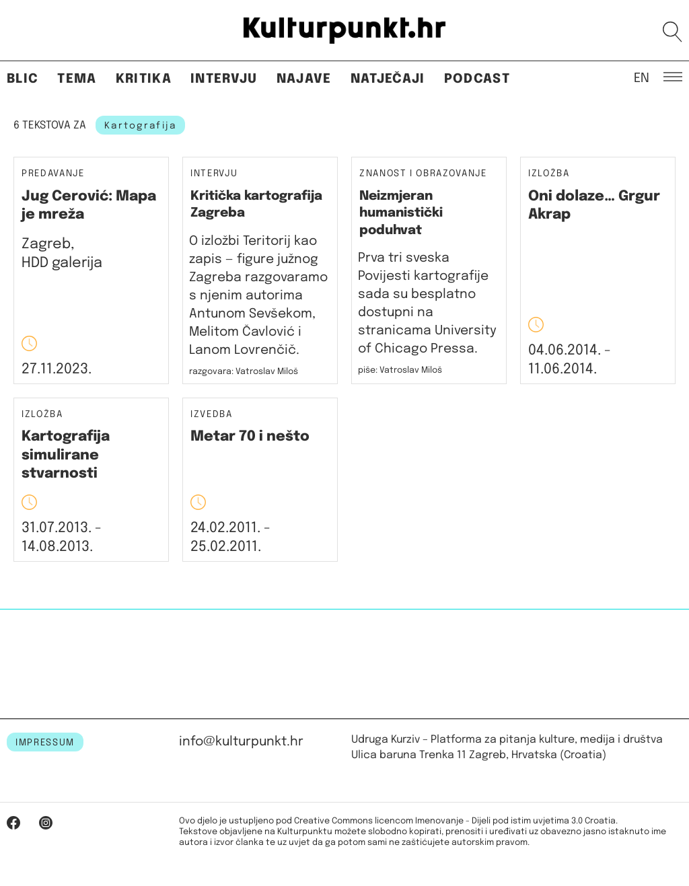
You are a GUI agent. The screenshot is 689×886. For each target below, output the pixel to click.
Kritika (144, 79)
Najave (304, 79)
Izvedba (211, 414)
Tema (76, 79)
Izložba (549, 174)
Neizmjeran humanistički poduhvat (401, 213)
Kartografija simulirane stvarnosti (66, 455)
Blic (22, 79)
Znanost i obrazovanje (423, 174)
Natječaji (388, 79)
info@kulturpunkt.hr (241, 741)
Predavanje (53, 174)
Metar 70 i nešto (250, 436)
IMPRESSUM (45, 742)
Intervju (224, 79)
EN (641, 77)
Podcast (477, 79)
